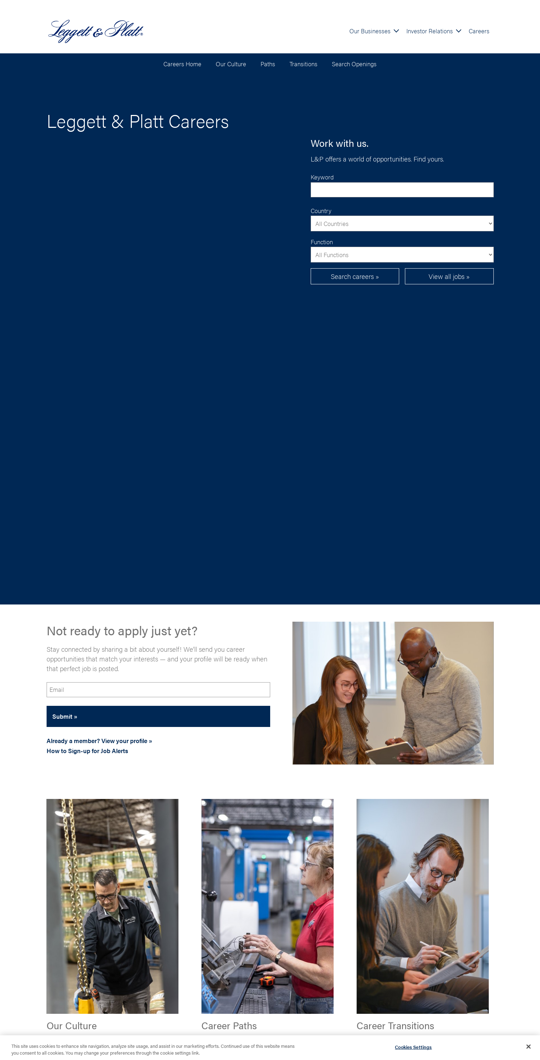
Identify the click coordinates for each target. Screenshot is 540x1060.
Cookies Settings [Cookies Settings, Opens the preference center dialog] (413, 1048)
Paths (268, 63)
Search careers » (355, 276)
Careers (479, 30)
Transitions (303, 63)
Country (321, 210)
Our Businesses (370, 30)
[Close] (528, 1048)
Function (322, 241)
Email (56, 689)
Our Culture (231, 63)
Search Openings (354, 63)
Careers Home (182, 63)
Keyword (322, 177)
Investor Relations (429, 30)
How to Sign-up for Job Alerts (87, 750)
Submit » (64, 716)
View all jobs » (449, 276)
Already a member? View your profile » (99, 740)
